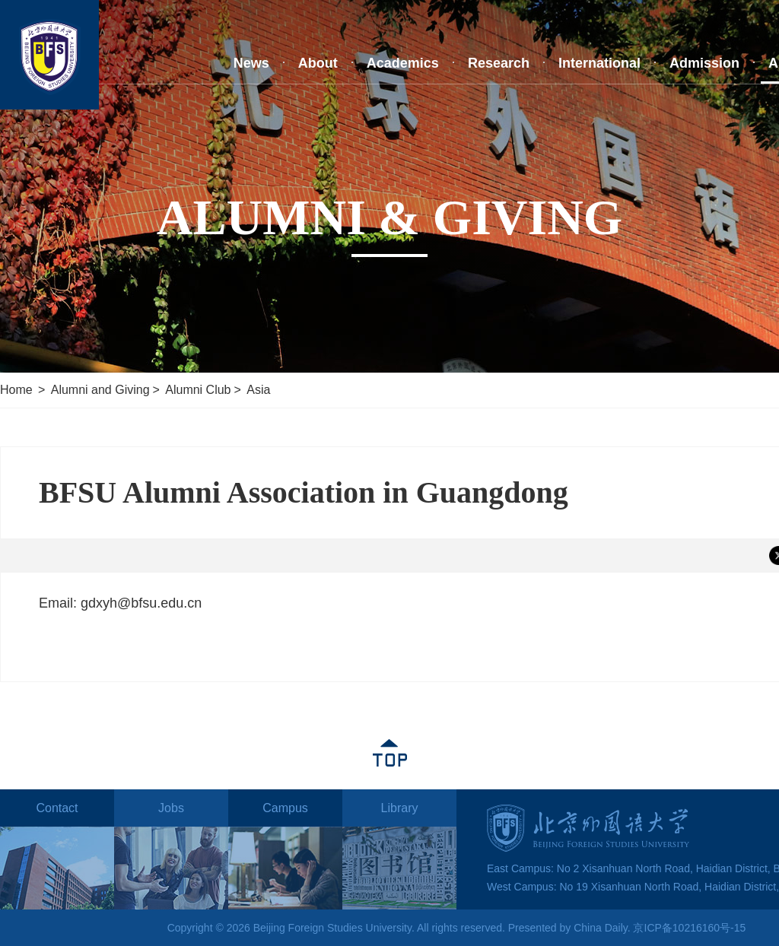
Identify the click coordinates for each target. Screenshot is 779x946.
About (318, 63)
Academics (403, 63)
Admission (704, 63)
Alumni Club (198, 389)
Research (498, 63)
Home (16, 389)
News (251, 63)
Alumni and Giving (100, 389)
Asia (258, 389)
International (599, 63)
